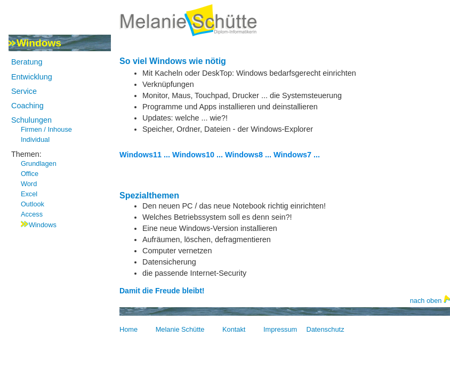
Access (32, 214)
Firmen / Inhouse (46, 129)
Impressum (280, 329)
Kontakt (233, 329)
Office (29, 174)
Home (128, 329)
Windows (43, 225)
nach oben (430, 301)
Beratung (26, 62)
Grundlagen (39, 163)
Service (24, 91)
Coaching (27, 105)
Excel (29, 194)
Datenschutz (325, 329)
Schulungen (31, 120)
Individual (35, 139)
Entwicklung (31, 77)
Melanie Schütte (180, 329)
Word (29, 184)
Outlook (32, 204)
